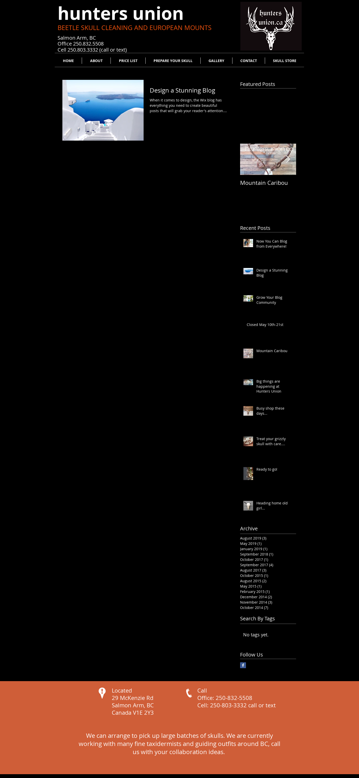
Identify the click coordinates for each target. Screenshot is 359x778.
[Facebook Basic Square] (243, 665)
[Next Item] (288, 159)
